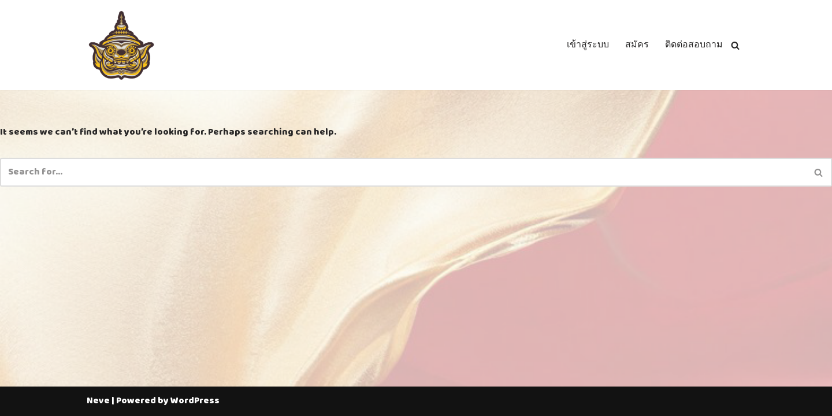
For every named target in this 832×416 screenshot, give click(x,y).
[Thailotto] (121, 45)
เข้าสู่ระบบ (588, 45)
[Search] (735, 45)
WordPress (195, 400)
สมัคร (637, 45)
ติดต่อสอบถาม (694, 45)
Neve (98, 400)
